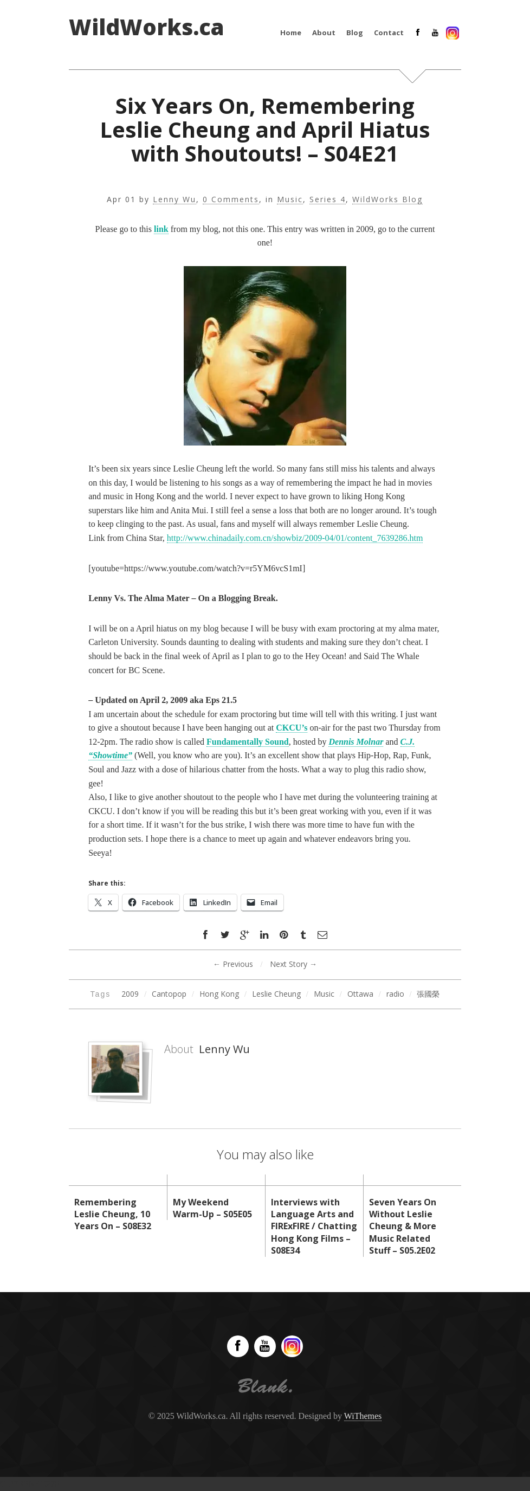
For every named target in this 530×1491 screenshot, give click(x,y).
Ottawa (360, 994)
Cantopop (169, 994)
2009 (130, 994)
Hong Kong (219, 994)
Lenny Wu (174, 199)
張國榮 (428, 994)
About (323, 32)
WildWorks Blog (387, 199)
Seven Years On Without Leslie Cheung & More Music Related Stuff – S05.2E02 (402, 1226)
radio (395, 994)
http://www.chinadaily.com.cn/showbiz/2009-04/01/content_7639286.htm (295, 538)
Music (290, 199)
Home (290, 32)
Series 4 (327, 199)
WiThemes (363, 1416)
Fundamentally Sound (247, 741)
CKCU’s (291, 727)
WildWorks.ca (146, 27)
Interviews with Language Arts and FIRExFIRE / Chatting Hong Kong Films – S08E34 (314, 1226)
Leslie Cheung (276, 994)
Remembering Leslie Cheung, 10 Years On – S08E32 (112, 1214)
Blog (354, 32)
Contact (389, 32)
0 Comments (231, 199)
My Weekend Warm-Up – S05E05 (212, 1208)
